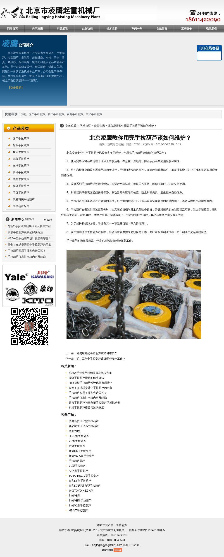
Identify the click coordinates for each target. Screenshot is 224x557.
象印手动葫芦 (56, 114)
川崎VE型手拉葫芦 (80, 500)
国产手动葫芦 (37, 114)
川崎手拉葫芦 (21, 172)
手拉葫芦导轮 (77, 460)
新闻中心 (22, 219)
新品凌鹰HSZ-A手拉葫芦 (84, 426)
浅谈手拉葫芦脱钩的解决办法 (86, 377)
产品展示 (62, 28)
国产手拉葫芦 (21, 138)
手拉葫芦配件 (21, 206)
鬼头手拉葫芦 (21, 145)
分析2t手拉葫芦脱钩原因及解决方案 (90, 372)
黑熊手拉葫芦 (21, 179)
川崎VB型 (75, 495)
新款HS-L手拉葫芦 (80, 451)
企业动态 (87, 28)
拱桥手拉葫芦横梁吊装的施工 (86, 407)
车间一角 (136, 28)
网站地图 (107, 550)
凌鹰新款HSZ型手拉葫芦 (84, 421)
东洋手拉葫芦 (21, 165)
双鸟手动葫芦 (75, 114)
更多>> (48, 220)
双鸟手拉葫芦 (21, 185)
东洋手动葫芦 (94, 114)
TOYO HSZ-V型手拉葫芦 (84, 475)
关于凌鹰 (37, 28)
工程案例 (186, 28)
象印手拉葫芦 (21, 152)
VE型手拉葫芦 (77, 441)
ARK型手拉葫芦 (78, 470)
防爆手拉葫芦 (77, 446)
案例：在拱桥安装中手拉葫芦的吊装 (90, 387)
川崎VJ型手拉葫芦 (80, 505)
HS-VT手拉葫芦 (78, 510)
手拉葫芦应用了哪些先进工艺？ (88, 392)
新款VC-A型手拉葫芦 (81, 456)
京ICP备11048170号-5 (151, 530)
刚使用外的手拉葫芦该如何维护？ (96, 353)
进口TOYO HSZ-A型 (81, 490)
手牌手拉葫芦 (21, 192)
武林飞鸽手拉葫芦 (24, 199)
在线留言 (161, 28)
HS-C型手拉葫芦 (79, 436)
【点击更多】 (16, 87)
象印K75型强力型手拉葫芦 (85, 485)
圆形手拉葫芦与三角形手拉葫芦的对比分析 (94, 402)
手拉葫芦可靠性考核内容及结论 (88, 397)
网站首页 (12, 28)
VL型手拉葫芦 (77, 465)
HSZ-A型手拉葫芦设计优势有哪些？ (90, 382)
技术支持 (112, 28)
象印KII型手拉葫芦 (80, 480)
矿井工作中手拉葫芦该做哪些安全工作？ (100, 358)
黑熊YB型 (75, 431)
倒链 (23, 114)
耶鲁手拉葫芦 (21, 158)
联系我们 (211, 28)
